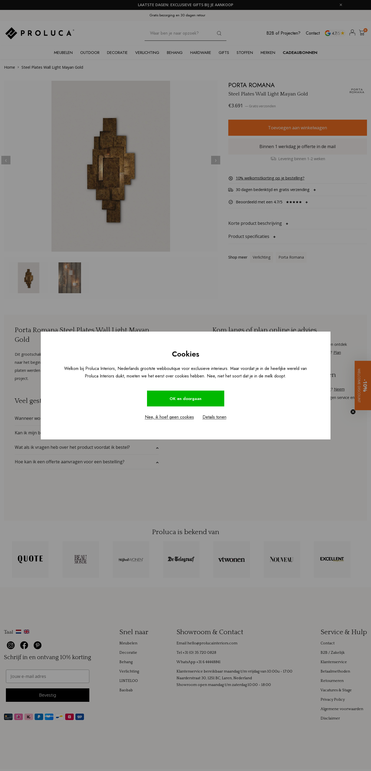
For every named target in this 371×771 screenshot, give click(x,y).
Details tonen (214, 417)
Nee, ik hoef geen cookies (169, 417)
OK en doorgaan (186, 398)
